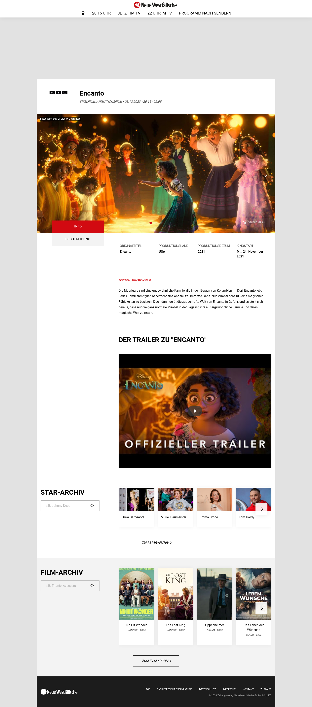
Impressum (229, 689)
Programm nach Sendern (205, 13)
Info (78, 226)
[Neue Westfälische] (156, 4)
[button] (150, 223)
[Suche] (70, 505)
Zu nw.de (265, 689)
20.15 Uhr (101, 13)
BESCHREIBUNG (77, 239)
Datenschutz (207, 689)
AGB (148, 689)
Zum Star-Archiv (157, 543)
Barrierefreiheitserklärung (174, 689)
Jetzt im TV (129, 13)
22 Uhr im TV (159, 13)
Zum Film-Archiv (156, 661)
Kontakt (248, 689)
